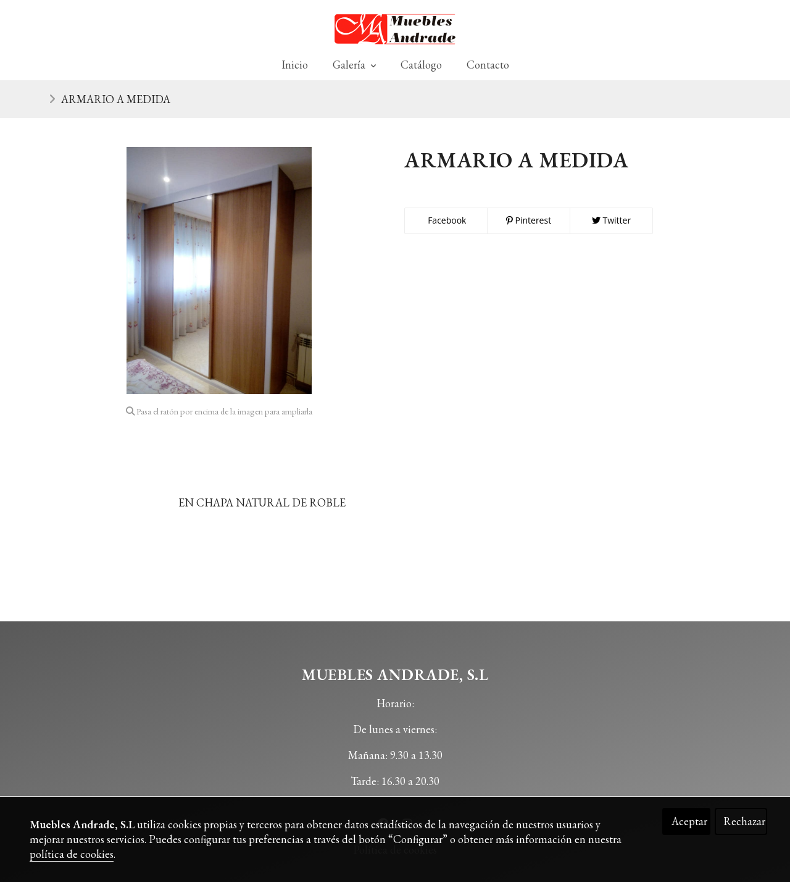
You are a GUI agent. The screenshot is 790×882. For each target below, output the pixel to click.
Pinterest (528, 220)
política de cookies (72, 854)
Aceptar (689, 821)
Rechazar (744, 821)
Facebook (446, 220)
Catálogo (421, 64)
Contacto (488, 64)
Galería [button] (354, 64)
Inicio (294, 64)
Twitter (611, 220)
